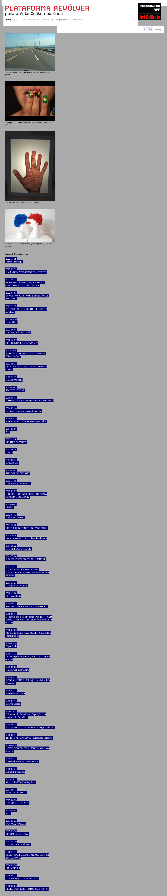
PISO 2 (17, 19)
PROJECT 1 (29, 19)
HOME (64, 19)
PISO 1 (9, 19)
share (157, 29)
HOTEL (54, 19)
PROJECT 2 (43, 19)
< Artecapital (75, 19)
